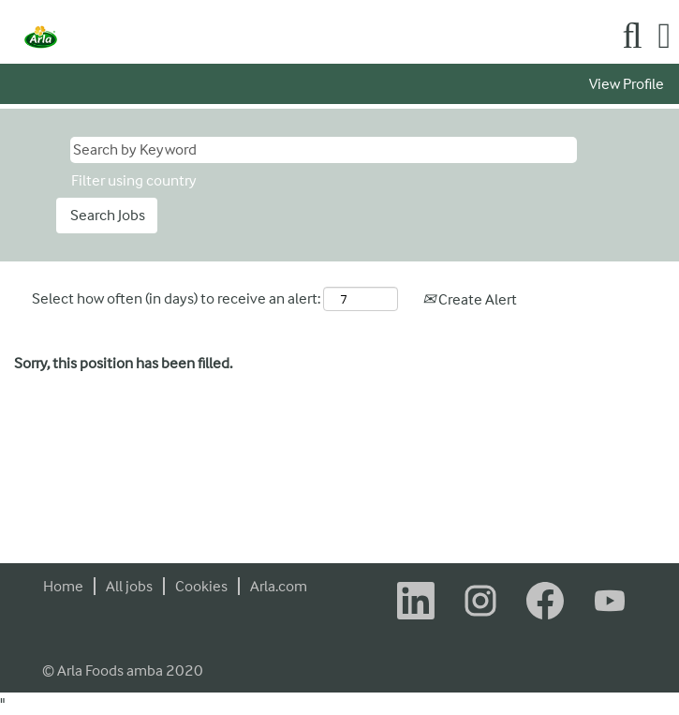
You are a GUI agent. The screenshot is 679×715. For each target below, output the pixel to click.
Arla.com (278, 586)
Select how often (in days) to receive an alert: (176, 298)
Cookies (201, 586)
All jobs (129, 586)
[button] (664, 36)
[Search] (632, 36)
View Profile (626, 84)
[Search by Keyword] (323, 150)
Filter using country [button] (134, 180)
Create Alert (469, 299)
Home (63, 586)
